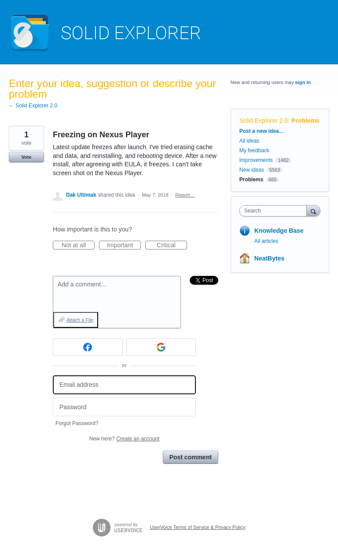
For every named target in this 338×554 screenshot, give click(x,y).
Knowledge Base (279, 230)
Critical (172, 245)
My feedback (254, 150)
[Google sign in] (161, 347)
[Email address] (124, 384)
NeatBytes (269, 258)
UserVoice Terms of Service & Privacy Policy (198, 527)
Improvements (256, 160)
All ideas (249, 141)
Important (124, 245)
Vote (26, 157)
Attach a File (79, 320)
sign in (303, 82)
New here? (124, 439)
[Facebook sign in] (88, 347)
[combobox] (275, 211)
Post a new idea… (261, 131)
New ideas (251, 170)
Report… (185, 195)
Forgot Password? (76, 423)
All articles (266, 241)
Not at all (78, 245)
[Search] (313, 210)
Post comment (190, 457)
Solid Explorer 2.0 (263, 120)
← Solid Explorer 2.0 (33, 106)
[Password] (124, 407)
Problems (305, 120)
